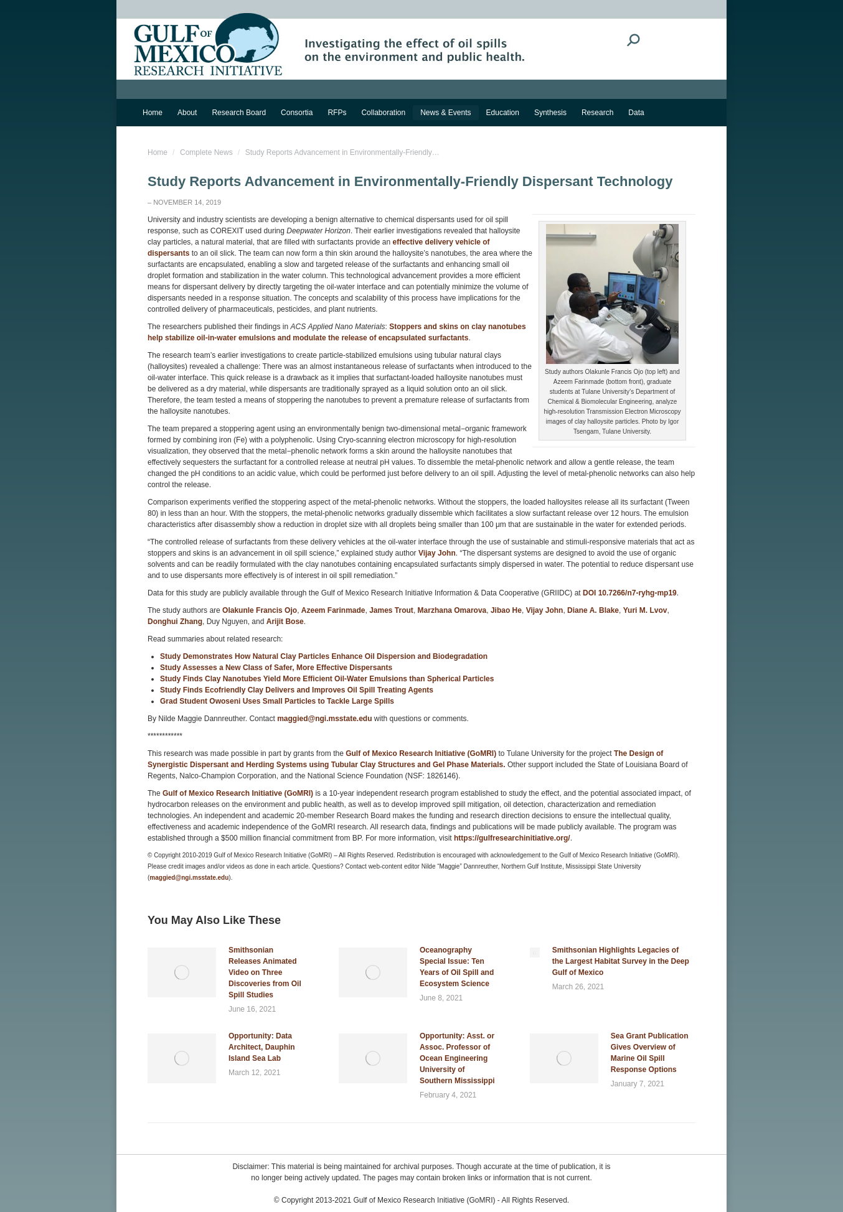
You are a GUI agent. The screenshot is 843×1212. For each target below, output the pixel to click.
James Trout (391, 610)
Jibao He (506, 610)
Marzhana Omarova (452, 610)
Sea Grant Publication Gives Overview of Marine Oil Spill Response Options (650, 1053)
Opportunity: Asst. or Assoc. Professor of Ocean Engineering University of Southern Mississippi (457, 1058)
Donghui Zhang (175, 621)
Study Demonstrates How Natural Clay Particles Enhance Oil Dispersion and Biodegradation (323, 656)
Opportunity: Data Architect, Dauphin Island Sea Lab (261, 1047)
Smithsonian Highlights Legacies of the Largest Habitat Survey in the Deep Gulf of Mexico (620, 961)
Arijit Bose (285, 621)
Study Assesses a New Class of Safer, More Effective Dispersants (276, 667)
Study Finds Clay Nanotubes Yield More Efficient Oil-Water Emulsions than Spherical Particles (327, 678)
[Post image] (182, 972)
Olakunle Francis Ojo (259, 610)
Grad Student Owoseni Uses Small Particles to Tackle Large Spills (277, 701)
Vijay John (437, 553)
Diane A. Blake (593, 610)
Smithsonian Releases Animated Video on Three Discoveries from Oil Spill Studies (264, 972)
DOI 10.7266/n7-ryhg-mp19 (630, 593)
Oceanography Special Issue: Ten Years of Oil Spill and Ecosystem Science (457, 967)
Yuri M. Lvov (645, 610)
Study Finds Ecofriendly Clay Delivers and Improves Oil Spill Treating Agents (296, 690)
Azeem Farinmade (333, 610)
